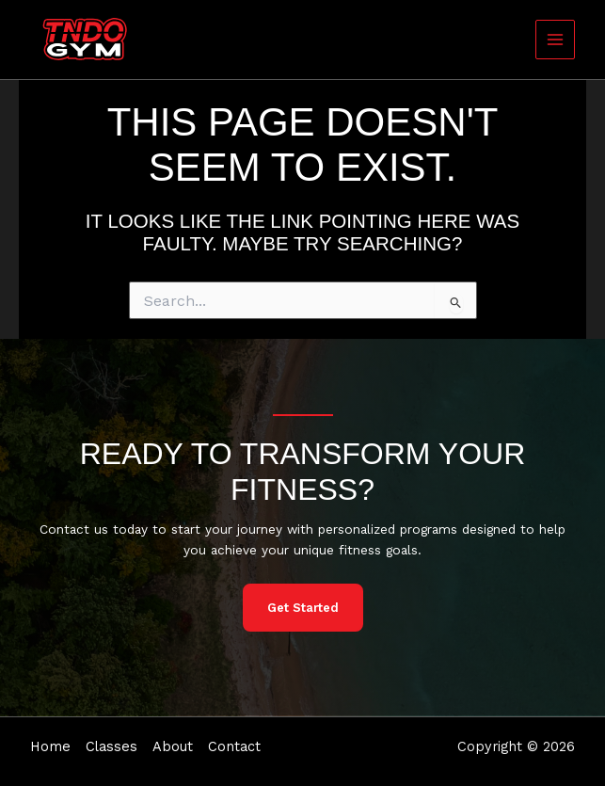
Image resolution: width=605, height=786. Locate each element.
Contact (234, 746)
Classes (111, 746)
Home (50, 746)
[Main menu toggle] (555, 40)
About (172, 746)
